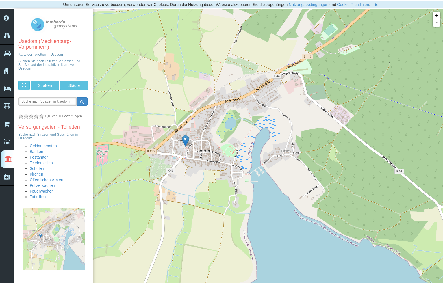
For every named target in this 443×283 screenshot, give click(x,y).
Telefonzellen (41, 163)
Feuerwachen (42, 191)
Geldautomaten (43, 146)
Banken (36, 151)
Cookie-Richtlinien (353, 4)
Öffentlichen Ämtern (47, 180)
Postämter (39, 157)
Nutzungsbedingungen (308, 4)
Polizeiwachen (42, 185)
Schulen (37, 168)
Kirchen (36, 174)
